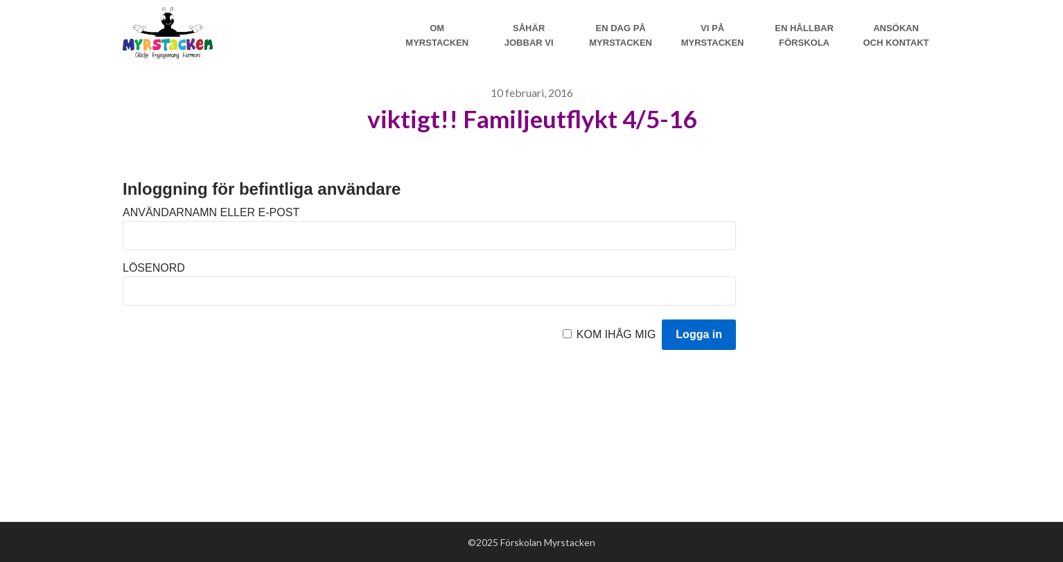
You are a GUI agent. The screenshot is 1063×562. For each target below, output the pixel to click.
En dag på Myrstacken (620, 35)
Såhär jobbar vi (529, 35)
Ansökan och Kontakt (896, 35)
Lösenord (154, 268)
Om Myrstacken (436, 35)
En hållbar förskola (804, 35)
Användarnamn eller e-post (211, 212)
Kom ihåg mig (616, 334)
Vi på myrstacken (712, 35)
